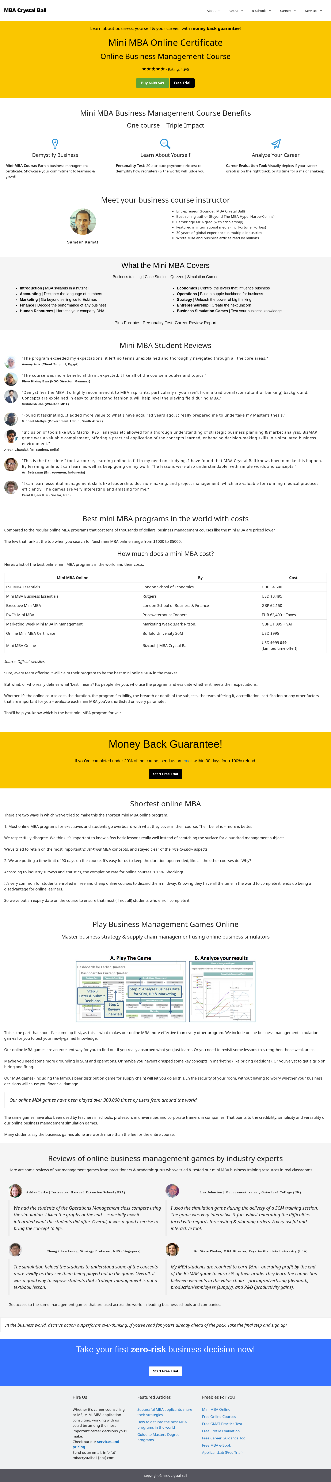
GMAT (238, 10)
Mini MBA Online (216, 1409)
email (187, 760)
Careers (290, 10)
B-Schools (264, 10)
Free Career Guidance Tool (224, 1438)
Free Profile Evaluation (221, 1430)
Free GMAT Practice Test (222, 1423)
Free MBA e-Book (216, 1445)
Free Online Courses (219, 1416)
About (216, 10)
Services (316, 10)
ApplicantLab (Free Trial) (222, 1452)
